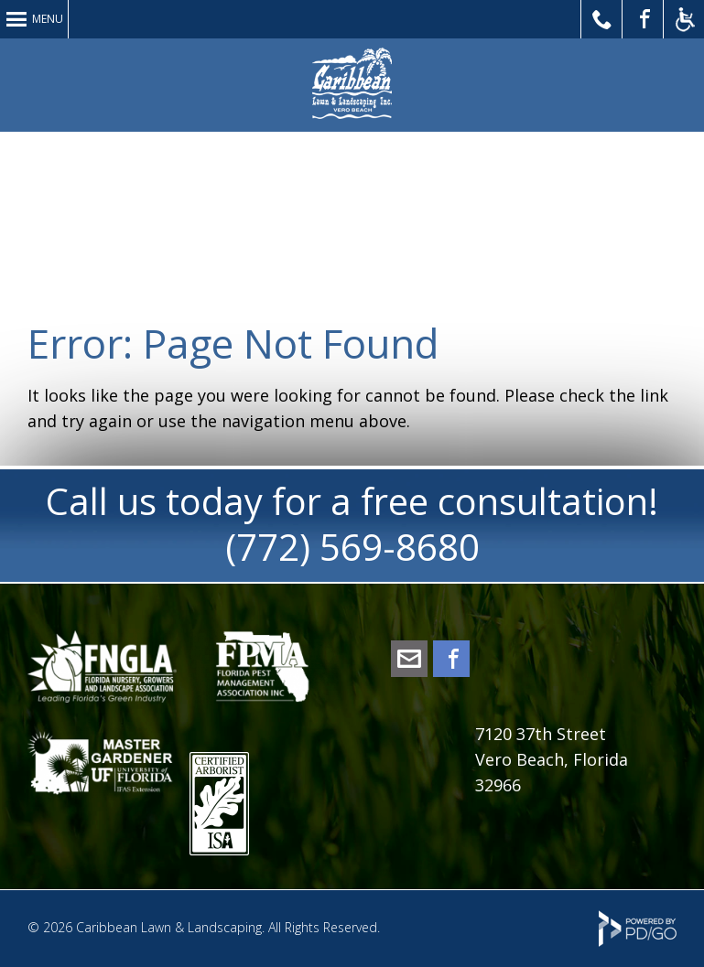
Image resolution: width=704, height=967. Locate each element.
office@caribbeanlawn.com (409, 658)
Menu (47, 19)
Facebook (451, 658)
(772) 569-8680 (352, 546)
